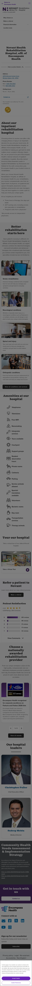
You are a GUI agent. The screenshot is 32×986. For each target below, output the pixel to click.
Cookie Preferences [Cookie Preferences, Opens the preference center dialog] (16, 983)
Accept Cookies (16, 978)
